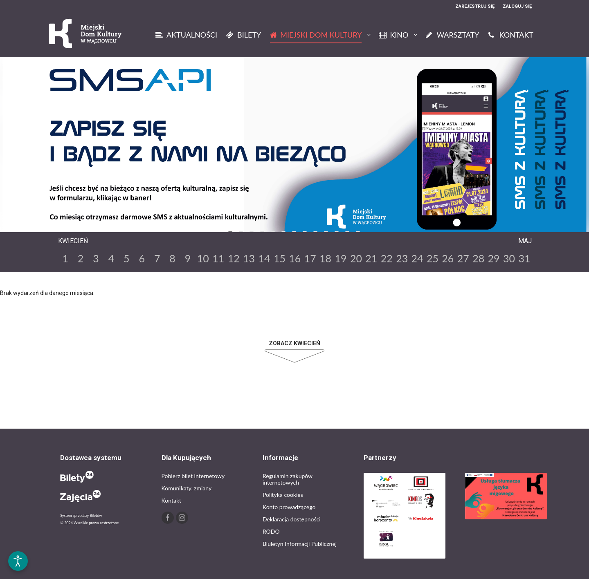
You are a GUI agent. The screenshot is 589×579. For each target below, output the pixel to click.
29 (494, 258)
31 (524, 258)
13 (249, 258)
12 (234, 258)
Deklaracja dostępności (292, 519)
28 (478, 258)
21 (371, 258)
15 (280, 258)
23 (402, 258)
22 (387, 258)
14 (264, 258)
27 (463, 258)
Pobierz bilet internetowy (193, 475)
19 (341, 258)
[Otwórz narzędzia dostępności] (18, 561)
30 (509, 258)
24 (417, 258)
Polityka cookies (283, 494)
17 (310, 258)
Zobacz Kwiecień (294, 343)
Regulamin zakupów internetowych (287, 479)
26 (448, 258)
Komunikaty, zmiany (187, 488)
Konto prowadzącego (289, 506)
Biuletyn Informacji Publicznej (300, 543)
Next (373, 225)
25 (432, 258)
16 (295, 258)
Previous (213, 225)
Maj (525, 241)
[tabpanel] (294, 149)
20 (356, 258)
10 (203, 258)
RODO (271, 531)
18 (325, 258)
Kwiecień (73, 241)
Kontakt (172, 500)
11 (218, 258)
